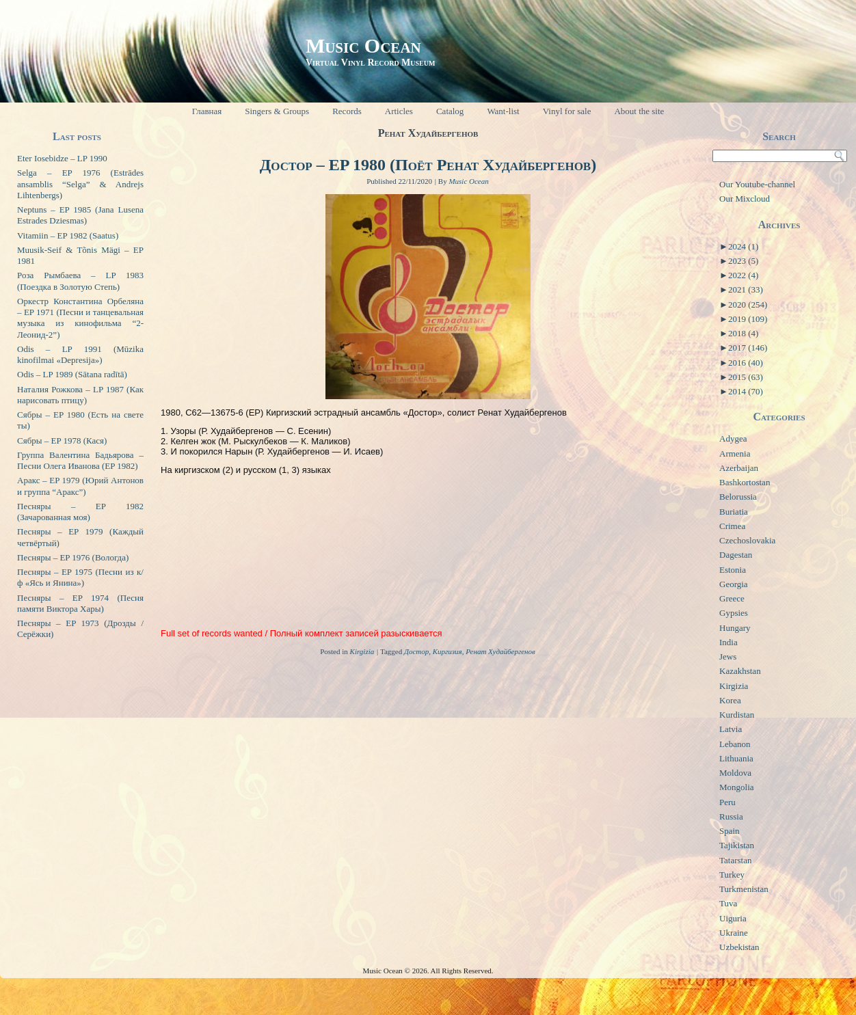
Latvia (730, 729)
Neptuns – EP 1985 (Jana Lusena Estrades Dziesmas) (80, 215)
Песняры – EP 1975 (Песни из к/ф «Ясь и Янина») (80, 577)
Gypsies (733, 613)
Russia (731, 816)
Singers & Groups (277, 111)
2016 (745, 362)
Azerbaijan (738, 468)
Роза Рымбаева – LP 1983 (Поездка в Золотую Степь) (80, 280)
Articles (399, 111)
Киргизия (447, 651)
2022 (743, 275)
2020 (747, 304)
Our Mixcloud (744, 198)
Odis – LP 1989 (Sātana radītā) (72, 374)
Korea (730, 700)
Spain (729, 831)
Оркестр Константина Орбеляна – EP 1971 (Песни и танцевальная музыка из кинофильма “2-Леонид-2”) (80, 318)
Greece (732, 598)
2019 (747, 319)
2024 (743, 246)
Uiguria (733, 918)
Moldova (735, 773)
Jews (727, 656)
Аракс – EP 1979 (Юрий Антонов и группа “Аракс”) (80, 485)
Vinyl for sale (567, 111)
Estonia (732, 570)
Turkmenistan (743, 889)
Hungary (735, 628)
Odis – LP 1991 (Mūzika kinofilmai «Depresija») (80, 354)
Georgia (733, 584)
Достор (416, 651)
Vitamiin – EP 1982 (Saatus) (67, 235)
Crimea (732, 526)
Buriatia (733, 511)
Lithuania (736, 758)
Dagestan (735, 555)
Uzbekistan (739, 947)
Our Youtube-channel (757, 184)
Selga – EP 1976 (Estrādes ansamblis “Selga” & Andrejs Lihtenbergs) (80, 183)
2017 (747, 347)
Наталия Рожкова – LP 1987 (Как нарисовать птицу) (80, 394)
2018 (743, 333)
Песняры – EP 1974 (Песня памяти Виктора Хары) (80, 603)
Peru (727, 802)
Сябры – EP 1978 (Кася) (62, 440)
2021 (745, 289)
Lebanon (734, 744)
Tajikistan (736, 845)
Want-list (503, 111)
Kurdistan (736, 714)
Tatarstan (735, 860)
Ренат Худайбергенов (500, 651)
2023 (743, 261)
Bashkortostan (744, 482)
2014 (745, 391)
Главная (207, 111)
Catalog (450, 111)
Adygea (733, 438)
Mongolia (736, 787)
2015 (745, 377)
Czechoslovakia (747, 540)
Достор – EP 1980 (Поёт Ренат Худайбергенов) (428, 165)
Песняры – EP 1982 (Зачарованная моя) (80, 511)
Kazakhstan (740, 671)
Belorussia (738, 496)
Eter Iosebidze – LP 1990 (62, 158)
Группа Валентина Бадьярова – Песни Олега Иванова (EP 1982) (80, 460)
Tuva (728, 903)
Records (347, 111)
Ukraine (733, 933)
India (728, 642)
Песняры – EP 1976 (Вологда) (73, 557)
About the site (639, 111)
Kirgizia (362, 651)
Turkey (732, 874)
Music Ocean (363, 45)
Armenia (734, 453)
